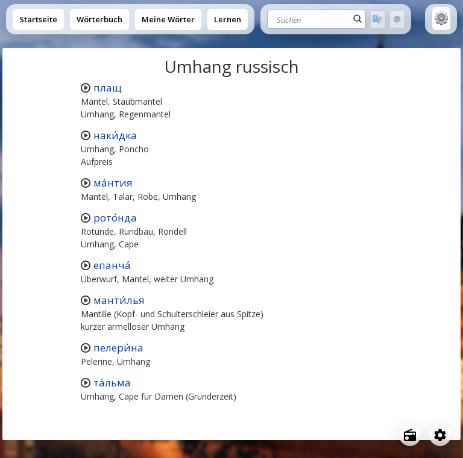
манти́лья (119, 300)
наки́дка (115, 135)
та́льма (112, 382)
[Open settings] (440, 435)
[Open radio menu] (410, 435)
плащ (107, 87)
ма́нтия (113, 183)
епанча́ (112, 265)
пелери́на (118, 347)
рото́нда (115, 217)
